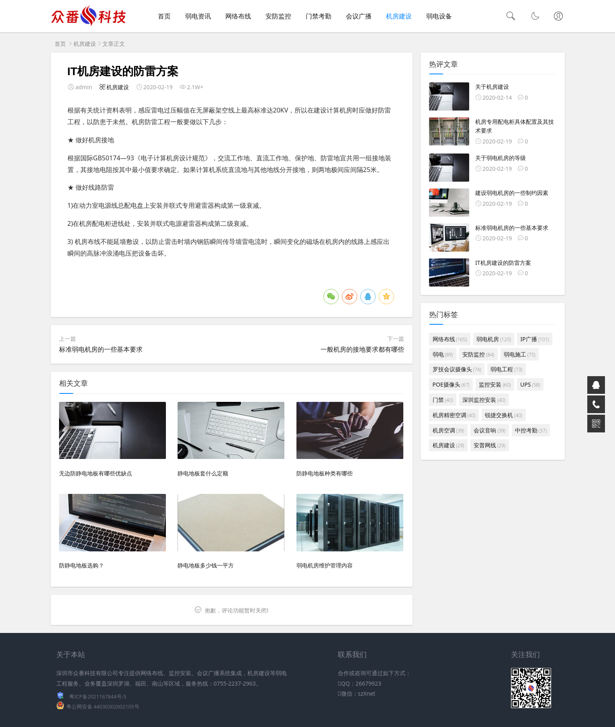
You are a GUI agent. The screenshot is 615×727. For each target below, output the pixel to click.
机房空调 (448, 430)
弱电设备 (439, 16)
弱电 (443, 354)
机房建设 (399, 16)
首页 (164, 16)
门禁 (443, 399)
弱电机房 (493, 339)
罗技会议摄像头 (457, 369)
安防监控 (278, 16)
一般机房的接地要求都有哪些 (362, 349)
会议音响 (489, 430)
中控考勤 (531, 430)
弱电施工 (519, 354)
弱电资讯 (198, 16)
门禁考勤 (318, 16)
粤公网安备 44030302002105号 (102, 706)
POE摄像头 (451, 384)
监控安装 (495, 384)
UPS (530, 384)
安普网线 (489, 445)
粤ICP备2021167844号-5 (97, 696)
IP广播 (535, 339)
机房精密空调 (454, 415)
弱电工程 (506, 369)
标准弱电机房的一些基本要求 (101, 349)
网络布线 (238, 16)
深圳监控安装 (483, 399)
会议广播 (359, 16)
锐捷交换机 (503, 415)
